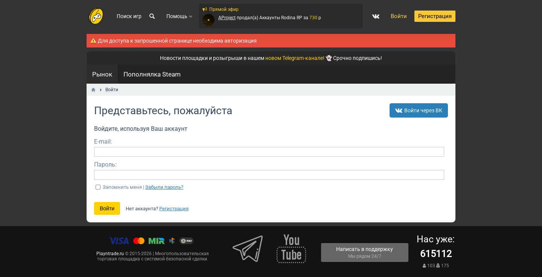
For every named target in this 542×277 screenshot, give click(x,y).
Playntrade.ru (110, 253)
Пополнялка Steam (152, 74)
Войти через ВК (418, 110)
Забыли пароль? (164, 187)
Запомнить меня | (143, 187)
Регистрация (174, 208)
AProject (227, 17)
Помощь (179, 16)
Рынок (102, 74)
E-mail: (103, 141)
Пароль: (105, 164)
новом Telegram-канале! (294, 58)
